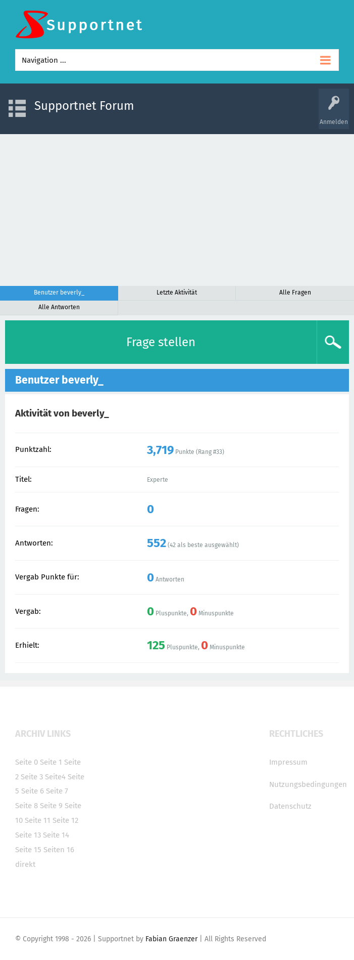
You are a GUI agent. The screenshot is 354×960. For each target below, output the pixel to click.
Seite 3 (32, 776)
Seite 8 (26, 805)
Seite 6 (32, 791)
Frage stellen (160, 342)
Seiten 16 (58, 849)
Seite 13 (28, 835)
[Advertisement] (177, 210)
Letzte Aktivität (177, 292)
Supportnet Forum (84, 106)
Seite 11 (37, 820)
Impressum (288, 762)
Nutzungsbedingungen (308, 784)
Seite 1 (51, 762)
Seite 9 (51, 805)
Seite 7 (57, 791)
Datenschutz (290, 806)
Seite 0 (26, 762)
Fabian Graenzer (171, 939)
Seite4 (55, 776)
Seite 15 (28, 849)
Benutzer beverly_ (59, 292)
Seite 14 (56, 835)
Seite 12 (65, 820)
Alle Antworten (59, 307)
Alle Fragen (295, 292)
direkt (25, 864)
